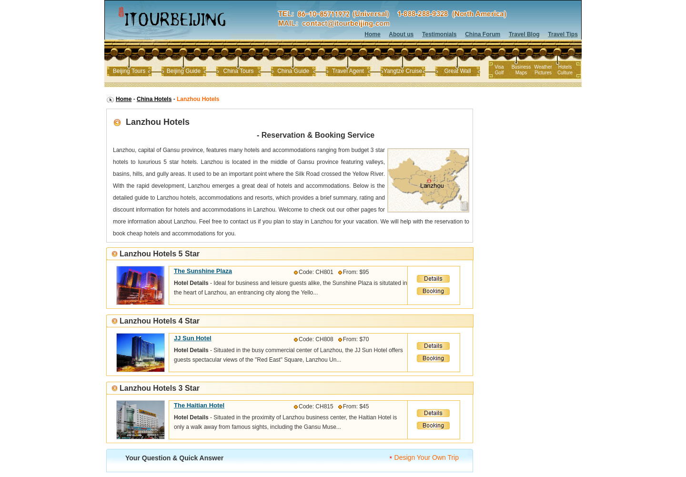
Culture (565, 72)
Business (521, 67)
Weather (543, 67)
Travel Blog (524, 34)
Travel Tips (562, 34)
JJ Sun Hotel (193, 338)
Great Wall (457, 71)
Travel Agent (348, 71)
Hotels (565, 67)
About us (401, 34)
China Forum (482, 34)
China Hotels (154, 99)
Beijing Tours (129, 71)
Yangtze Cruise (402, 71)
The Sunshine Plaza (203, 270)
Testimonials (439, 34)
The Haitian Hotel (199, 405)
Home (372, 34)
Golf (499, 72)
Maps (521, 72)
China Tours (238, 71)
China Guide (293, 71)
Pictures (543, 72)
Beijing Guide (184, 71)
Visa (499, 67)
